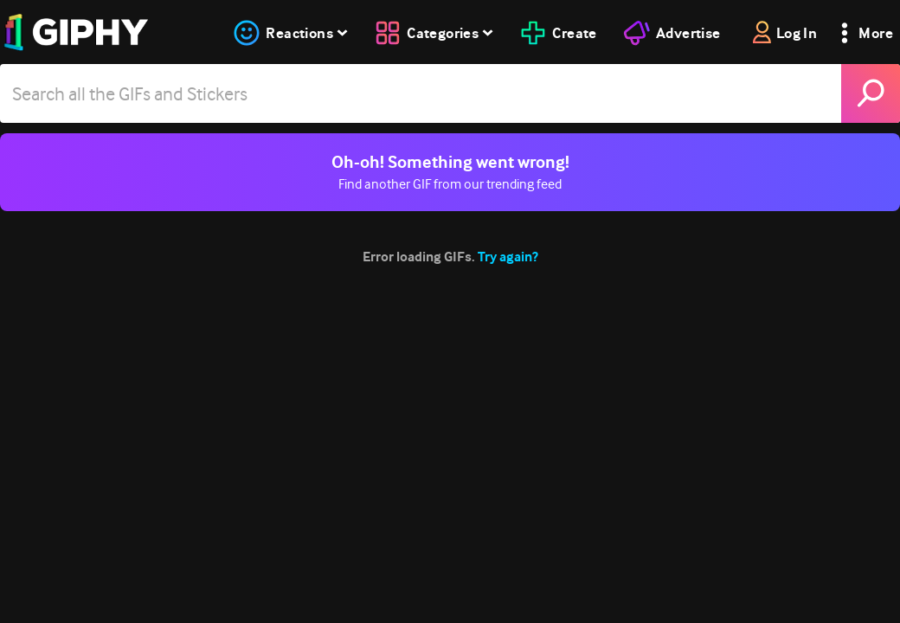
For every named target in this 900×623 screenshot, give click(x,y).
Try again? (508, 256)
